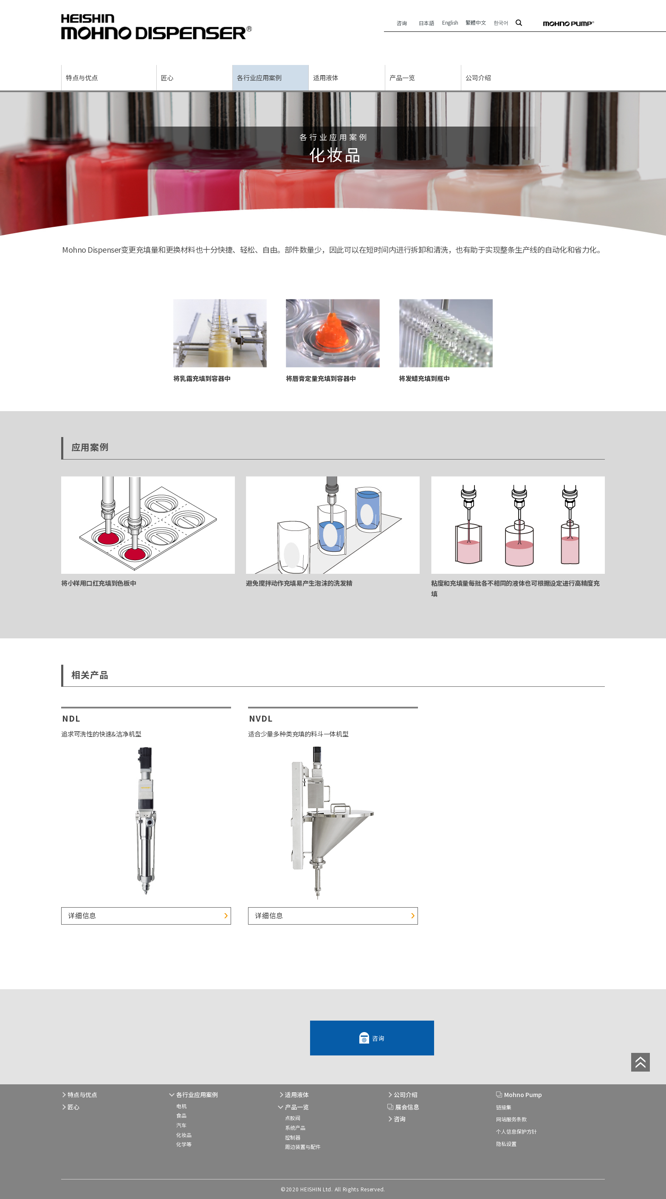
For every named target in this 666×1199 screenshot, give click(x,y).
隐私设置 (506, 1143)
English (450, 22)
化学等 (184, 1144)
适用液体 (326, 77)
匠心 (167, 77)
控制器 (292, 1137)
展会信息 (407, 1107)
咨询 (402, 22)
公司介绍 (478, 77)
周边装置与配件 (303, 1146)
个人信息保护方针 (516, 1131)
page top (640, 1062)
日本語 (427, 22)
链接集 (503, 1107)
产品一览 (402, 77)
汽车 (181, 1124)
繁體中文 (475, 22)
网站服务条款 (511, 1119)
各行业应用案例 (259, 77)
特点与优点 (82, 77)
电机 (181, 1105)
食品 (181, 1115)
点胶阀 (292, 1118)
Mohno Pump (523, 1094)
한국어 (501, 22)
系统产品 (295, 1127)
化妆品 (184, 1134)
